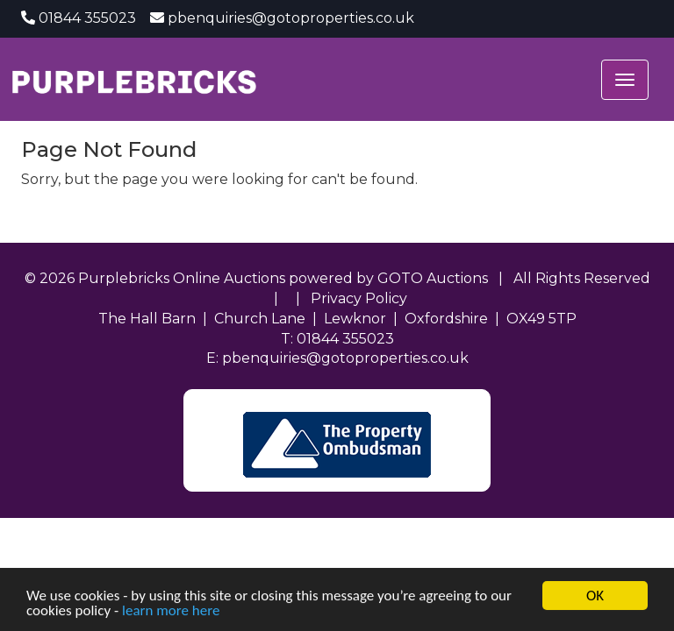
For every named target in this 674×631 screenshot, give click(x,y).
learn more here (170, 611)
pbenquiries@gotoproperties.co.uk (291, 18)
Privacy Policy (359, 298)
